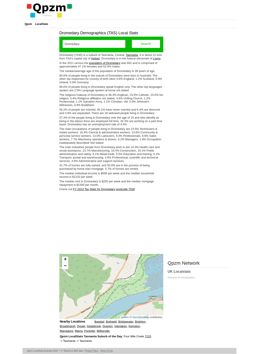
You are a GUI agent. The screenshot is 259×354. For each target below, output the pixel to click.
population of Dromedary (104, 63)
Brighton (140, 321)
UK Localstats (183, 274)
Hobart (95, 58)
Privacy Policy (91, 351)
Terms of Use (106, 351)
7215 (148, 336)
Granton (107, 326)
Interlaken (120, 326)
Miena (79, 331)
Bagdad (99, 321)
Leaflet (124, 317)
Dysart (81, 326)
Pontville (89, 331)
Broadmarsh (67, 326)
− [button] (65, 266)
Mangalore (66, 331)
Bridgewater (125, 321)
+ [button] (65, 259)
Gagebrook (94, 326)
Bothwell (111, 321)
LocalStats (41, 24)
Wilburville (103, 331)
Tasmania (132, 55)
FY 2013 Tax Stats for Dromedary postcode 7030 (104, 189)
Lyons (156, 58)
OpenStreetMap (140, 317)
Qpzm (28, 24)
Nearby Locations (72, 321)
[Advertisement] (111, 222)
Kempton (134, 326)
